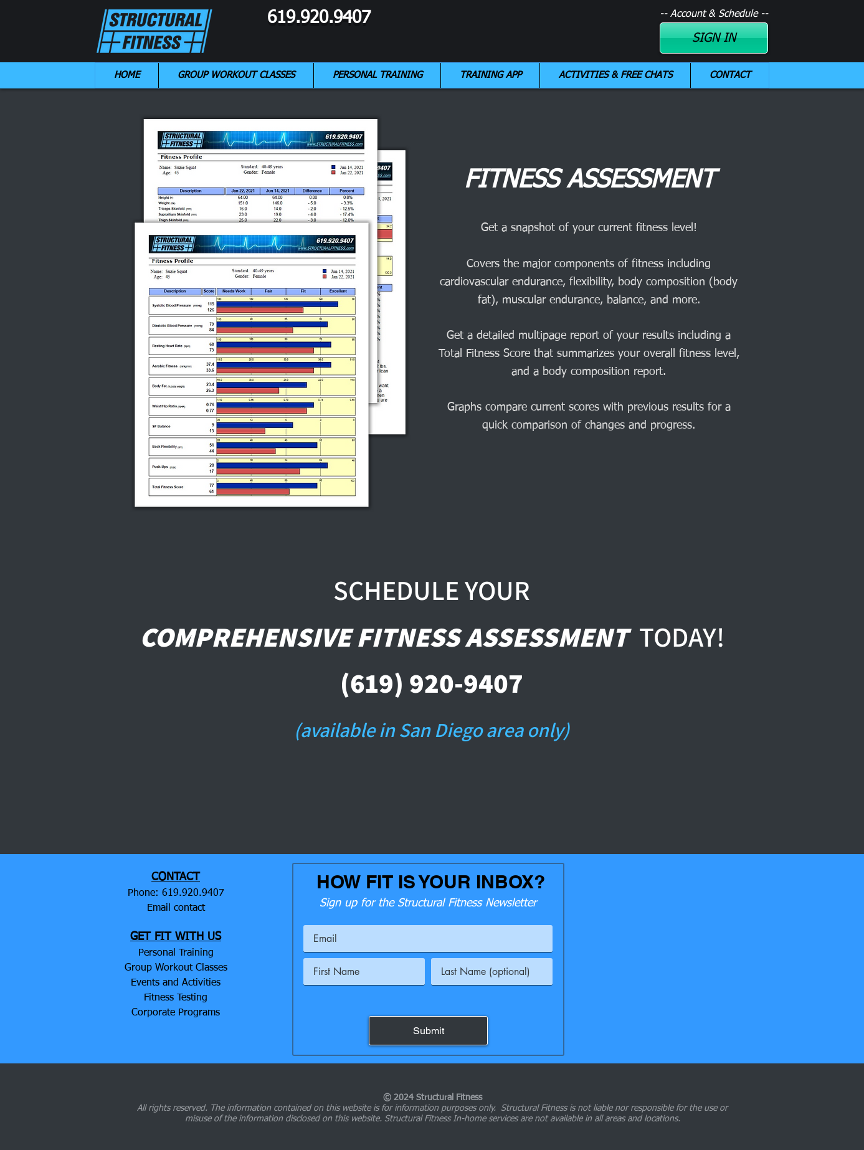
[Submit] (428, 1030)
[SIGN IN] (714, 38)
